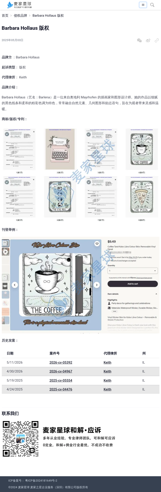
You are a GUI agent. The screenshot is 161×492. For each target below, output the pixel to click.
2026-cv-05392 (61, 363)
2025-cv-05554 (61, 380)
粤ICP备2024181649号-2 (41, 480)
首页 (5, 16)
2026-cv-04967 (61, 371)
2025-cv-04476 (61, 389)
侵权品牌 (20, 16)
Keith (107, 363)
